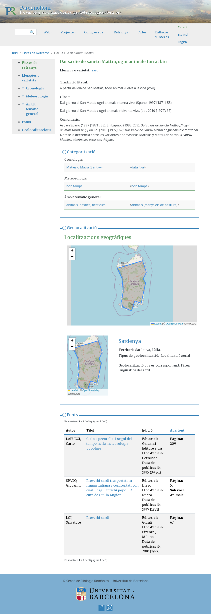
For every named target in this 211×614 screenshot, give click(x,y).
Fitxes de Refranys (36, 53)
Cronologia (35, 88)
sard (95, 70)
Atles (142, 32)
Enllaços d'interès (162, 34)
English (182, 42)
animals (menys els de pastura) (154, 205)
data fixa (137, 167)
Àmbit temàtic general (32, 109)
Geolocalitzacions (33, 130)
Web (47, 32)
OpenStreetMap (174, 323)
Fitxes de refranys (29, 65)
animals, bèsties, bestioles (86, 205)
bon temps (74, 186)
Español (183, 34)
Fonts (72, 414)
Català (182, 27)
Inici (15, 53)
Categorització (81, 151)
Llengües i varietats (30, 77)
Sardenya (129, 341)
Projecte (67, 32)
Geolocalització (82, 227)
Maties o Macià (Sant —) (84, 167)
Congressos (93, 32)
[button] (72, 251)
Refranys (121, 32)
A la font (177, 430)
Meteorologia (35, 96)
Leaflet (156, 323)
